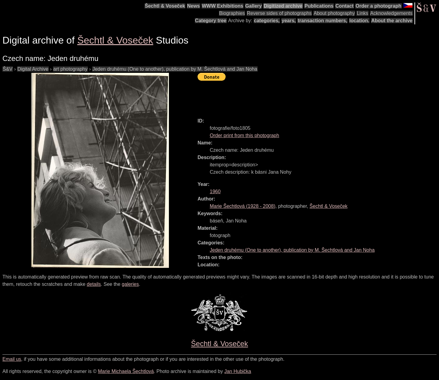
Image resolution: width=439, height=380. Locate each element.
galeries (130, 284)
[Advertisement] (308, 96)
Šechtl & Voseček (165, 6)
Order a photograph (378, 6)
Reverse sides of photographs (279, 13)
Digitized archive (283, 6)
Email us (11, 359)
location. (359, 20)
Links (362, 13)
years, (289, 20)
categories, (267, 20)
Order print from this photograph (244, 135)
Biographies (232, 13)
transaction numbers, (322, 20)
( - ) (242, 206)
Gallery (253, 6)
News (193, 6)
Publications (319, 6)
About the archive (391, 20)
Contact (344, 6)
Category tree (211, 20)
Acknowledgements (391, 13)
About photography (334, 13)
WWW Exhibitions (222, 6)
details (94, 284)
